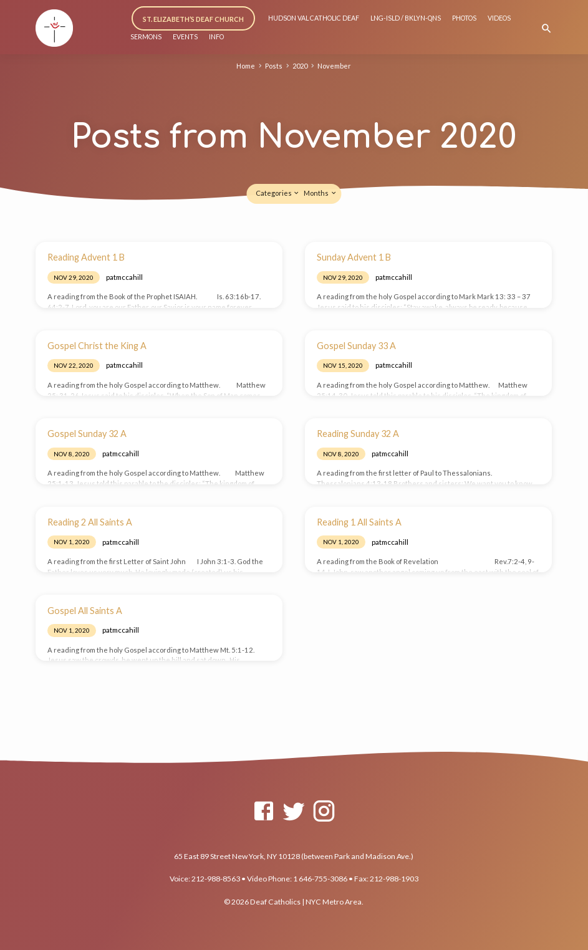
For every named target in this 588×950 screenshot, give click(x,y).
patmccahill (124, 277)
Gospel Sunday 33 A (356, 345)
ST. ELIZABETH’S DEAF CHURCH (193, 19)
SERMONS (145, 37)
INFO (216, 37)
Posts (272, 66)
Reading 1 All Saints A (359, 522)
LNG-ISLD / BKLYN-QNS (405, 18)
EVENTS (185, 37)
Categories (278, 193)
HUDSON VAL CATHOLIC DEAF (313, 18)
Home (244, 66)
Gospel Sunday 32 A (87, 433)
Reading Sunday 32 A (358, 433)
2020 (300, 66)
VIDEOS (499, 18)
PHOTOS (464, 18)
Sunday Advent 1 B (354, 257)
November (336, 66)
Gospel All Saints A (84, 610)
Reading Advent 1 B (86, 257)
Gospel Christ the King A (97, 345)
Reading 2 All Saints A (89, 522)
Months (320, 193)
